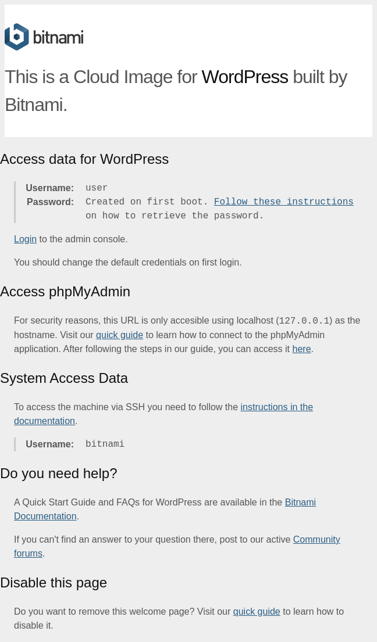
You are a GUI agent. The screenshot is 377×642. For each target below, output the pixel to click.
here (302, 349)
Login (25, 239)
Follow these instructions (284, 202)
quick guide (119, 335)
